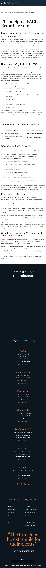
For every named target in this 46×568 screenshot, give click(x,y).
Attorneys (10, 506)
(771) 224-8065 (25, 437)
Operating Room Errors (34, 133)
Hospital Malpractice (11, 133)
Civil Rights (28, 516)
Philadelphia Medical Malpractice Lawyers (18, 12)
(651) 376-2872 (25, 418)
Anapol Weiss (4, 12)
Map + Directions (22, 364)
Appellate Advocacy (30, 525)
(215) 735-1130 (25, 380)
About (9, 503)
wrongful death (10, 107)
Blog (9, 516)
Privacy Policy (19, 565)
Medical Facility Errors (12, 130)
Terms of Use (26, 565)
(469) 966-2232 (25, 361)
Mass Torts (28, 506)
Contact (10, 522)
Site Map (39, 565)
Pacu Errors (31, 12)
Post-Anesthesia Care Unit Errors (13, 137)
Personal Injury (29, 503)
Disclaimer (33, 565)
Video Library (11, 519)
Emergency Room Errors (35, 130)
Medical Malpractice (30, 519)
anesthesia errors (19, 83)
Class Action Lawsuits (31, 509)
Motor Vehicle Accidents (31, 522)
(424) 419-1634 (25, 456)
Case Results (11, 512)
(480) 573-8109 (25, 475)
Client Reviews (12, 509)
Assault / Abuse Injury (31, 512)
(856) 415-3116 (25, 399)
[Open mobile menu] (43, 3)
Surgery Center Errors (34, 137)
